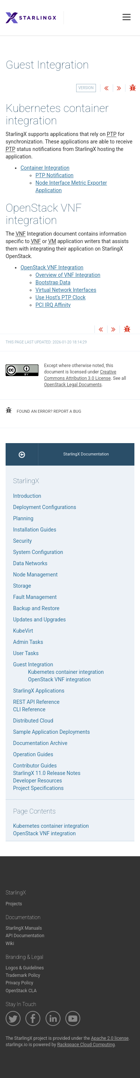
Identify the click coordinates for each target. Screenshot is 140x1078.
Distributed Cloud (33, 721)
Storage (22, 586)
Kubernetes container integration (66, 672)
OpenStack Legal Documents (73, 384)
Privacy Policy (19, 982)
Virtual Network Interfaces (65, 290)
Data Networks (30, 563)
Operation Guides (33, 754)
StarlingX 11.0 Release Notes (47, 773)
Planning (23, 518)
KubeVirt (23, 631)
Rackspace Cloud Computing (86, 1044)
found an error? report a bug (43, 410)
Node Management (35, 575)
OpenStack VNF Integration (52, 267)
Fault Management (35, 597)
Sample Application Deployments (51, 732)
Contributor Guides (35, 766)
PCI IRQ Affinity (53, 305)
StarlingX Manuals (24, 928)
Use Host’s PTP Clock (60, 297)
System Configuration (38, 552)
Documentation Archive (40, 743)
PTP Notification (54, 175)
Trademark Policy (23, 975)
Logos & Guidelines (25, 967)
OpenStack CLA (21, 990)
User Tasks (25, 653)
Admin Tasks (28, 642)
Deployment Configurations (44, 507)
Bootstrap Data (53, 282)
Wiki (10, 943)
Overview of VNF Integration (67, 275)
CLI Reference (29, 709)
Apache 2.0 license (110, 1038)
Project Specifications (38, 788)
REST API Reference (36, 702)
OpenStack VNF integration (59, 679)
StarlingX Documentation (86, 454)
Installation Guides (34, 530)
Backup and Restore (36, 608)
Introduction (27, 496)
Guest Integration (33, 664)
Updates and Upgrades (39, 620)
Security (22, 541)
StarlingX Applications (38, 691)
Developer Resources (37, 781)
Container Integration (45, 168)
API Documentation (25, 935)
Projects (14, 903)
